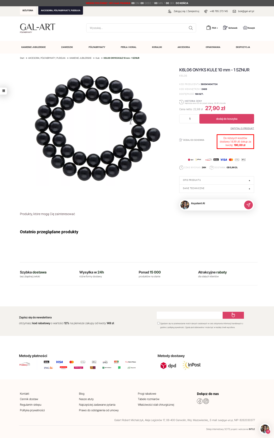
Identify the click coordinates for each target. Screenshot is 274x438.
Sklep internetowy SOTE (218, 429)
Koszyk (249, 27)
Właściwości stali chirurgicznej (156, 404)
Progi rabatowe (147, 393)
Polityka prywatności (32, 410)
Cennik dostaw (29, 399)
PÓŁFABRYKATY (97, 47)
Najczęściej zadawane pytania (97, 404)
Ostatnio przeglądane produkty (49, 231)
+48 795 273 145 (219, 11)
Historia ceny (193, 101)
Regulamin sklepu (30, 404)
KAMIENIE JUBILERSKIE (33, 47)
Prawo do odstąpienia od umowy (99, 410)
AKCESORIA (184, 47)
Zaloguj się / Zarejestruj (183, 11)
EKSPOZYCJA (243, 47)
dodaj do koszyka (226, 118)
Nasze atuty (86, 399)
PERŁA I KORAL (128, 47)
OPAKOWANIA (213, 47)
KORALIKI (157, 47)
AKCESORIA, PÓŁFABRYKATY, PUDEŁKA (60, 10)
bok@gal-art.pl (246, 11)
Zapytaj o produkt (242, 128)
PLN (215, 28)
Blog (81, 393)
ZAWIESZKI (67, 47)
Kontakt (24, 393)
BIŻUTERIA (28, 10)
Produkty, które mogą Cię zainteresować (47, 214)
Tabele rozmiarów (148, 399)
